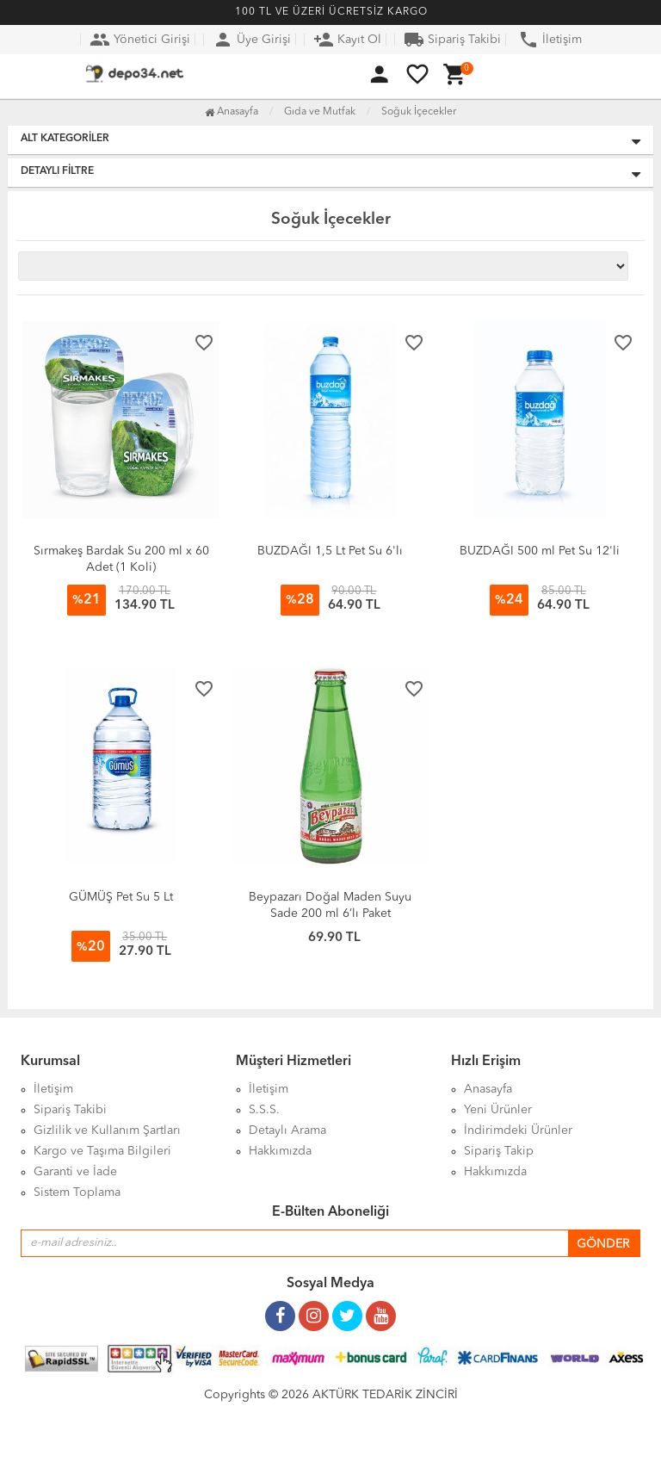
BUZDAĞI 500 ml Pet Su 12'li (540, 551)
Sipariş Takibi (452, 40)
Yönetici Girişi (140, 40)
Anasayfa (231, 112)
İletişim (550, 40)
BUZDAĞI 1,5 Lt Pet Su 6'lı (330, 551)
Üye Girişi (252, 40)
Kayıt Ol (347, 40)
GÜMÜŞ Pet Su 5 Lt (121, 897)
